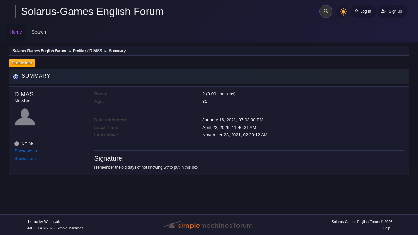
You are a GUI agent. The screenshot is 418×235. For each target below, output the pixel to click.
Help (386, 228)
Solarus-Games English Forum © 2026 (362, 222)
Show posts (25, 151)
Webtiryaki (52, 222)
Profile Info (22, 63)
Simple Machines (69, 228)
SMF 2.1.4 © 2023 (40, 228)
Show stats (25, 158)
